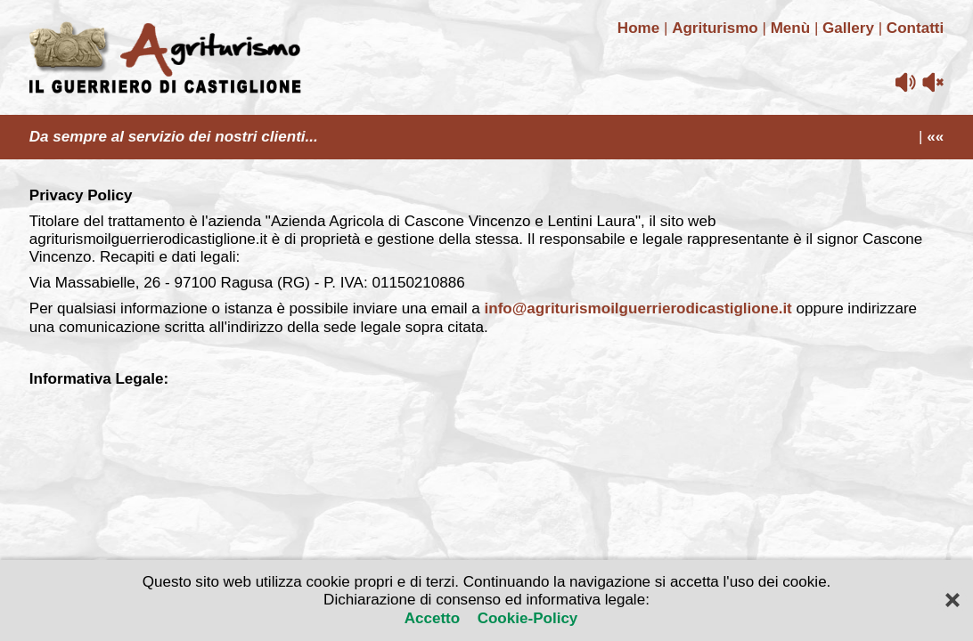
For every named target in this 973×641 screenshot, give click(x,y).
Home (638, 28)
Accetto (434, 618)
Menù (791, 28)
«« (935, 136)
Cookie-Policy (525, 618)
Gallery (848, 28)
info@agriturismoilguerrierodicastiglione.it (638, 308)
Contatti (915, 28)
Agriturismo (715, 28)
